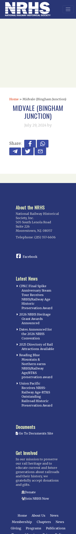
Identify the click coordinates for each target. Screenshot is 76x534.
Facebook (30, 257)
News (54, 515)
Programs (33, 528)
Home (14, 99)
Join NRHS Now (37, 498)
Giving (16, 528)
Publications (56, 528)
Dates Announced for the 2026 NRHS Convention (35, 333)
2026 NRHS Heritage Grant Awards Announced (35, 318)
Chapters (44, 522)
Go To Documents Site (34, 433)
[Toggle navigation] (68, 9)
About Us (38, 515)
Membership (22, 522)
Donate (30, 492)
